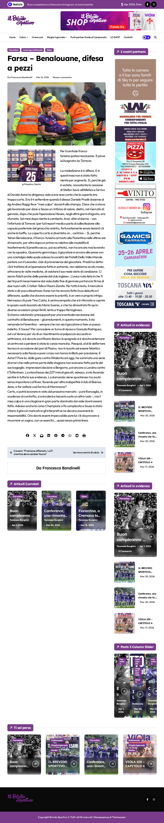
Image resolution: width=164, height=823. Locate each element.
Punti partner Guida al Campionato (88, 37)
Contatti (128, 37)
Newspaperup (101, 817)
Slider (49, 50)
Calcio (23, 37)
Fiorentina (14, 50)
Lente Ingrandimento (32, 50)
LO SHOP (115, 37)
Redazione (135, 699)
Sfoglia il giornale (57, 37)
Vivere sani (37, 37)
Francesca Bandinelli (61, 468)
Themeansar (119, 817)
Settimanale (136, 667)
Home (12, 37)
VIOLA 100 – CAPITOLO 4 (135, 764)
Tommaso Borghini (19, 520)
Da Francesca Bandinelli (19, 77)
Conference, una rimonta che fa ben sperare (54, 518)
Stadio (54, 750)
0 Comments (125, 390)
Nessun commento (62, 77)
